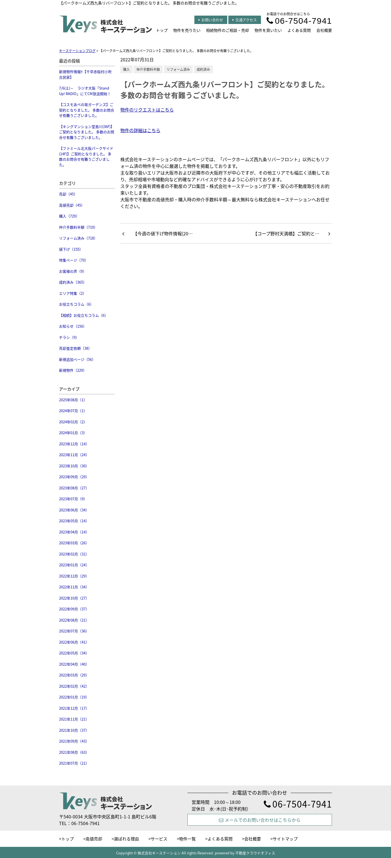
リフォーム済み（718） (78, 238)
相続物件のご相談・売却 (227, 30)
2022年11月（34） (74, 586)
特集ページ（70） (73, 260)
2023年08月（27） (74, 487)
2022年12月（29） (74, 576)
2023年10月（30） (74, 465)
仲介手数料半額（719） (78, 227)
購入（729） (69, 216)
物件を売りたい (187, 30)
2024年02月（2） (73, 421)
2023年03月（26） (74, 542)
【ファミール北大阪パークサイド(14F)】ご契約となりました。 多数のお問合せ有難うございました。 (86, 156)
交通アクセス (245, 19)
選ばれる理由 (126, 839)
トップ (162, 30)
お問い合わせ (211, 19)
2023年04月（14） (74, 532)
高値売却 (93, 839)
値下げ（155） (71, 249)
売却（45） (68, 194)
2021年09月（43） (74, 741)
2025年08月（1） (73, 399)
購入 (126, 69)
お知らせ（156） (73, 326)
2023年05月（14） (74, 520)
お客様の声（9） (72, 271)
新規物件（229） (73, 370)
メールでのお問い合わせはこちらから (259, 819)
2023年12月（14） (74, 443)
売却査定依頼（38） (75, 348)
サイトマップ (285, 839)
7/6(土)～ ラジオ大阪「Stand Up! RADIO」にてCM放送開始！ (85, 90)
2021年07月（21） (74, 763)
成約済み (203, 69)
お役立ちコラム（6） (76, 304)
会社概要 (324, 30)
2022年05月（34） (74, 653)
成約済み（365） (73, 282)
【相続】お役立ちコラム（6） (83, 315)
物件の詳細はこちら (140, 130)
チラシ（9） (69, 337)
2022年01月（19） (74, 697)
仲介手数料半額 (148, 69)
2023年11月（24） (74, 454)
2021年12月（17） (74, 708)
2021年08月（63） (74, 752)
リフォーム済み (178, 69)
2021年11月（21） (74, 719)
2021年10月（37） (74, 730)
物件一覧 (187, 839)
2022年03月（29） (74, 675)
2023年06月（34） (74, 510)
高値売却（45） (72, 205)
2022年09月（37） (74, 609)
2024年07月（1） (73, 410)
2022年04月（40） (74, 664)
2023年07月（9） (73, 498)
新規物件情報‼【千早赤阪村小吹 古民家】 (85, 74)
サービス (159, 839)
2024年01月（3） (73, 432)
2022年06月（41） (74, 642)
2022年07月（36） (74, 631)
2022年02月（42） (74, 686)
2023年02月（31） (74, 554)
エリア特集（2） (72, 293)
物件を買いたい (268, 30)
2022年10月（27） (74, 598)
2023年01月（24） (74, 564)
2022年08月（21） (74, 620)
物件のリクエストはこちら (147, 109)
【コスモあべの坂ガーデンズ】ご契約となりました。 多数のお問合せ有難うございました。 (86, 110)
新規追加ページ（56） (77, 359)
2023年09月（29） (74, 476)
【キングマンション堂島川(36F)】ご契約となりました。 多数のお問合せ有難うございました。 (86, 132)
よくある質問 (299, 30)
